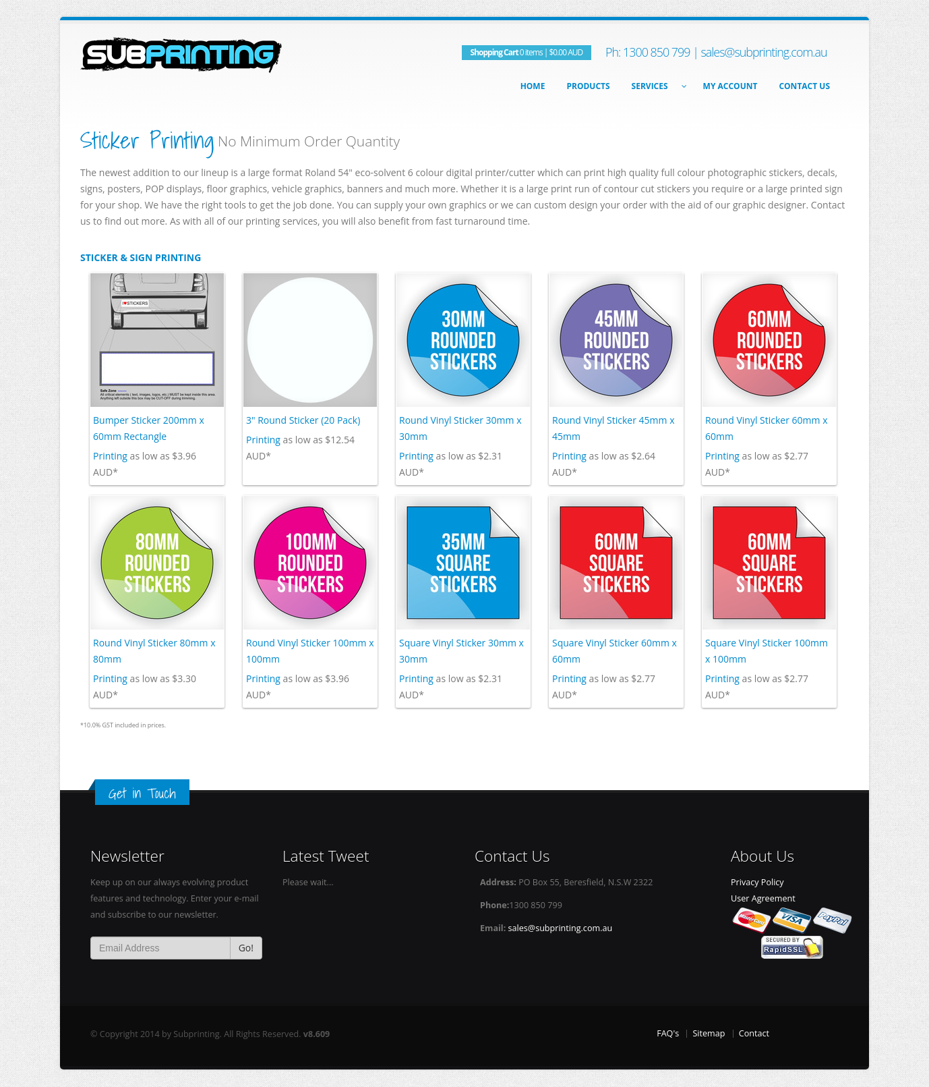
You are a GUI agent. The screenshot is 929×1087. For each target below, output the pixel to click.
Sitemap (708, 1033)
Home (532, 86)
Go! (246, 947)
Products (587, 86)
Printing (110, 455)
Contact (754, 1033)
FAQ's (668, 1033)
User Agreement (763, 898)
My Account (730, 86)
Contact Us (804, 86)
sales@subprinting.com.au (763, 52)
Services (657, 86)
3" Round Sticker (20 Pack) (303, 420)
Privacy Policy (757, 882)
